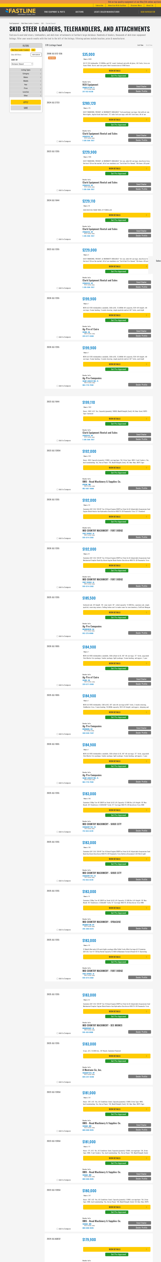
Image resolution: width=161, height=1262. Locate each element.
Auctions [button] (80, 11)
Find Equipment (14, 23)
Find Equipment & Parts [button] (54, 11)
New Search (36, 55)
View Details (115, 70)
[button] (99, 5)
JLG (42, 23)
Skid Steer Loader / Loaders (30, 23)
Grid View (149, 45)
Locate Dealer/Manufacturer (107, 11)
